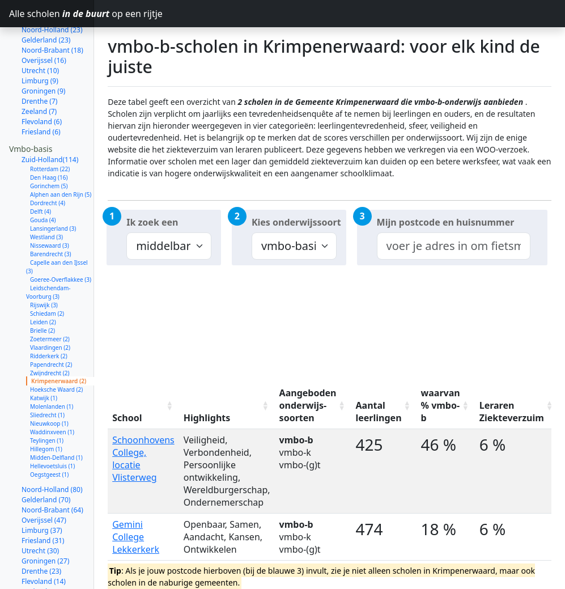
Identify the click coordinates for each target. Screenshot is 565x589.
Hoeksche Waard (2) (56, 358)
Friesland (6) (41, 100)
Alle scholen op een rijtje (51, 13)
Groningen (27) (45, 529)
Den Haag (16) (49, 146)
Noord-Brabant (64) (52, 478)
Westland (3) (46, 205)
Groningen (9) (43, 59)
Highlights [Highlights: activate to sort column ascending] (207, 418)
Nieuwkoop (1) (49, 392)
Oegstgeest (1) (49, 443)
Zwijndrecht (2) (50, 341)
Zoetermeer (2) (50, 307)
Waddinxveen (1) (52, 400)
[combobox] (453, 246)
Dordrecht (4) (47, 171)
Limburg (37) (42, 498)
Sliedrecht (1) (47, 383)
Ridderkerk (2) (48, 324)
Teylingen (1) (46, 409)
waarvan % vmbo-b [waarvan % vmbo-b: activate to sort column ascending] (440, 405)
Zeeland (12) (41, 560)
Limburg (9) (40, 49)
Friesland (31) (43, 509)
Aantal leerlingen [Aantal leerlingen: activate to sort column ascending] (379, 411)
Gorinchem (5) (49, 154)
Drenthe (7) (39, 69)
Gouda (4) (43, 188)
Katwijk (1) (43, 366)
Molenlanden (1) (51, 375)
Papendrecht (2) (51, 333)
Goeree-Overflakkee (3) (60, 248)
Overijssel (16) (44, 28)
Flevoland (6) (42, 90)
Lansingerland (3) (53, 197)
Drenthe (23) (41, 539)
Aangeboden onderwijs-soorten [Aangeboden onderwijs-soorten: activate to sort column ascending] (308, 405)
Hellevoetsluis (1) (52, 434)
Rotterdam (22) (50, 137)
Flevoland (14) (44, 549)
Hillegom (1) (46, 417)
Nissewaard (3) (49, 214)
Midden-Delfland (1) (56, 426)
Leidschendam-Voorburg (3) (48, 260)
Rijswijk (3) (44, 273)
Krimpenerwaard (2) (58, 349)
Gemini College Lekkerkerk (135, 537)
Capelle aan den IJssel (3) (57, 235)
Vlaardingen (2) (50, 316)
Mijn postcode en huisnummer (446, 222)
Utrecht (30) (40, 519)
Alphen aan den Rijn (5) (60, 163)
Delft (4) (40, 180)
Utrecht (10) (40, 39)
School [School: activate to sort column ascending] (127, 418)
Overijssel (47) (44, 488)
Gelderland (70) (46, 468)
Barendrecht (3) (50, 222)
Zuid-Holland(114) (50, 128)
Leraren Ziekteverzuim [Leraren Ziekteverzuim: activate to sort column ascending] (511, 411)
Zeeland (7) (39, 79)
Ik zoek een (152, 222)
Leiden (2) (43, 290)
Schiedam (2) (47, 282)
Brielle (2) (42, 299)
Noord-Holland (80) (52, 458)
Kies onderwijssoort (296, 222)
